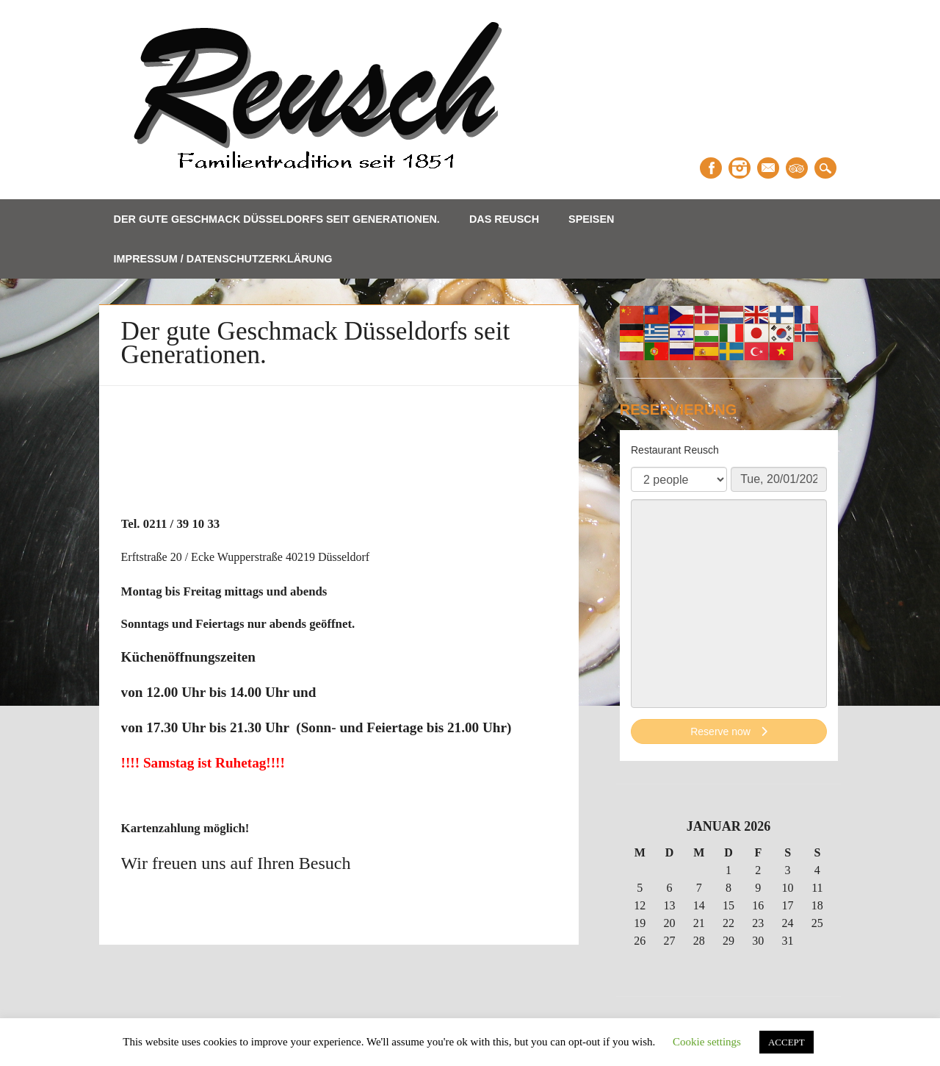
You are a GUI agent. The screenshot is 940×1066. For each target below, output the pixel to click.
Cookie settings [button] (707, 1042)
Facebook (711, 168)
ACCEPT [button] (786, 1042)
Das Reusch (504, 219)
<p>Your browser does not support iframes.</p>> (729, 595)
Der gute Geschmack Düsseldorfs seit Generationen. (277, 219)
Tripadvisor (797, 168)
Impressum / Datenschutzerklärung (223, 259)
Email (768, 168)
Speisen (591, 219)
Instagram (739, 168)
